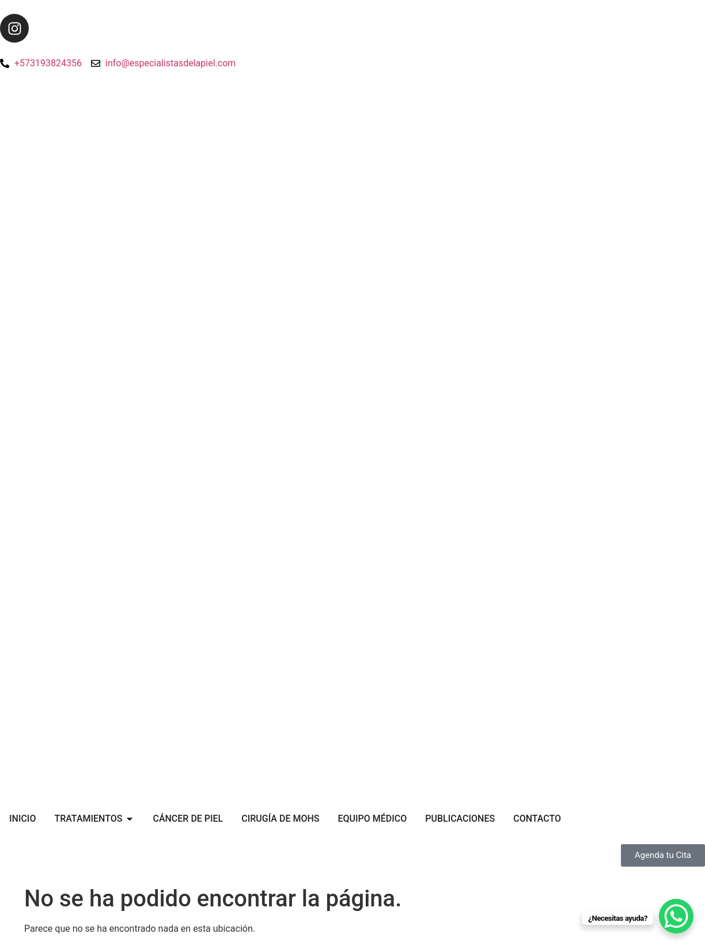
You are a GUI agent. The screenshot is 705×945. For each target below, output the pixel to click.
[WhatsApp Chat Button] (676, 916)
